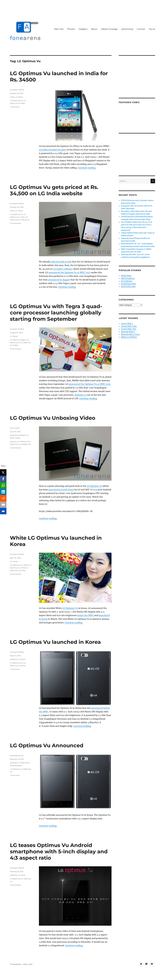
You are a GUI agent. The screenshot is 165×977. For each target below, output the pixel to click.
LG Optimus (15, 769)
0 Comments (15, 223)
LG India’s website (62, 269)
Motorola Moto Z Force (130, 334)
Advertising (127, 29)
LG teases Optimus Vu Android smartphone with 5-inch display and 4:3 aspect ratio (59, 851)
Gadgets (83, 29)
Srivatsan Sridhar (17, 90)
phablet (24, 444)
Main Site (59, 29)
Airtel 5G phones (128, 278)
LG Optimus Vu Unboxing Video (52, 418)
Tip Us (152, 29)
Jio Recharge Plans (128, 284)
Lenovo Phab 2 (127, 324)
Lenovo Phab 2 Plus (129, 326)
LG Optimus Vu (16, 100)
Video (17, 438)
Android (13, 435)
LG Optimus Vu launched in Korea (55, 642)
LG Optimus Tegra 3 (18, 340)
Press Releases (16, 765)
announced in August (59, 279)
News (20, 97)
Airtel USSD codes (128, 286)
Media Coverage (109, 29)
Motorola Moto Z (128, 332)
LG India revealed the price (52, 149)
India (12, 97)
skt (29, 444)
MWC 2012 (25, 763)
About (94, 29)
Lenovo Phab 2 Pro (128, 329)
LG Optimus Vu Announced (46, 745)
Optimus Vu (15, 444)
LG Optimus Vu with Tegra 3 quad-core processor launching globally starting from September (56, 312)
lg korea (13, 441)
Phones (71, 29)
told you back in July (61, 261)
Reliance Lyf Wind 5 (129, 337)
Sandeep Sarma (16, 755)
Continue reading (87, 167)
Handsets (22, 435)
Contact (141, 29)
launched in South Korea (61, 489)
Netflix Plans (126, 276)
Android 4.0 (80, 395)
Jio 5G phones (126, 281)
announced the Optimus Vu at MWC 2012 (69, 272)
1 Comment (15, 107)
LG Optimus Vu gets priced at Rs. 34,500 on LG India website (54, 190)
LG (16, 97)
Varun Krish (15, 428)
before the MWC (85, 615)
